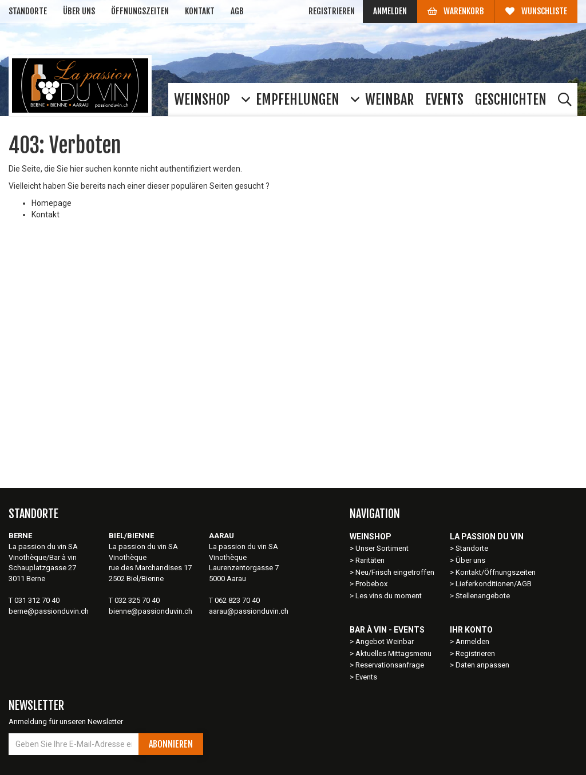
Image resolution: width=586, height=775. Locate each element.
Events (366, 677)
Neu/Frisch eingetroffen (394, 572)
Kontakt (200, 11)
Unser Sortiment (382, 548)
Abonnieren (171, 744)
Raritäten (370, 560)
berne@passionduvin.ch (49, 611)
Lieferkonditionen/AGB (494, 583)
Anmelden (390, 11)
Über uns (79, 11)
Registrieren (331, 11)
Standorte (28, 11)
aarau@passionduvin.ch (248, 611)
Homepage (51, 203)
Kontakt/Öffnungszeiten (496, 572)
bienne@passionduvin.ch (150, 611)
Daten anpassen (482, 665)
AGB (237, 11)
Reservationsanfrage (389, 665)
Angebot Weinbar (384, 641)
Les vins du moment (388, 595)
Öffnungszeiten (140, 11)
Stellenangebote (483, 595)
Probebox (371, 583)
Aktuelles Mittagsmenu (393, 653)
